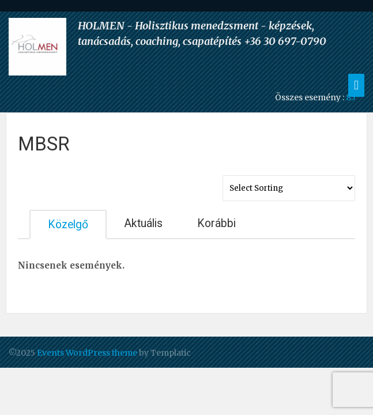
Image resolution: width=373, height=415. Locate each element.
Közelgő (68, 224)
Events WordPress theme (87, 353)
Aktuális (143, 223)
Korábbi (216, 223)
